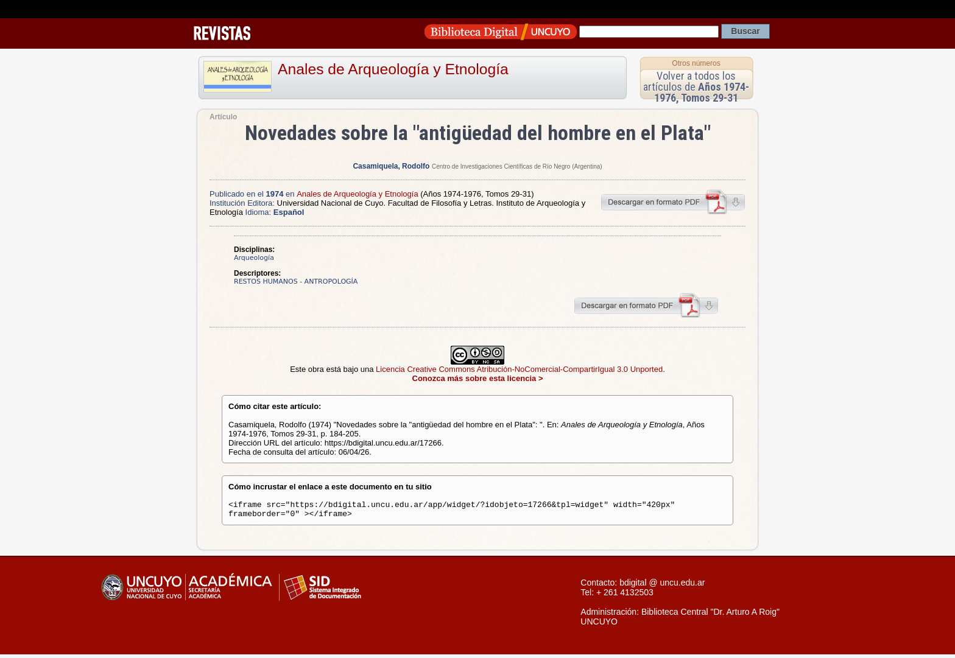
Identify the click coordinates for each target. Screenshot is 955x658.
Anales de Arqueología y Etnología (393, 69)
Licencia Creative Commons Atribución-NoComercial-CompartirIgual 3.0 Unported (519, 369)
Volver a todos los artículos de (696, 86)
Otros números (696, 63)
